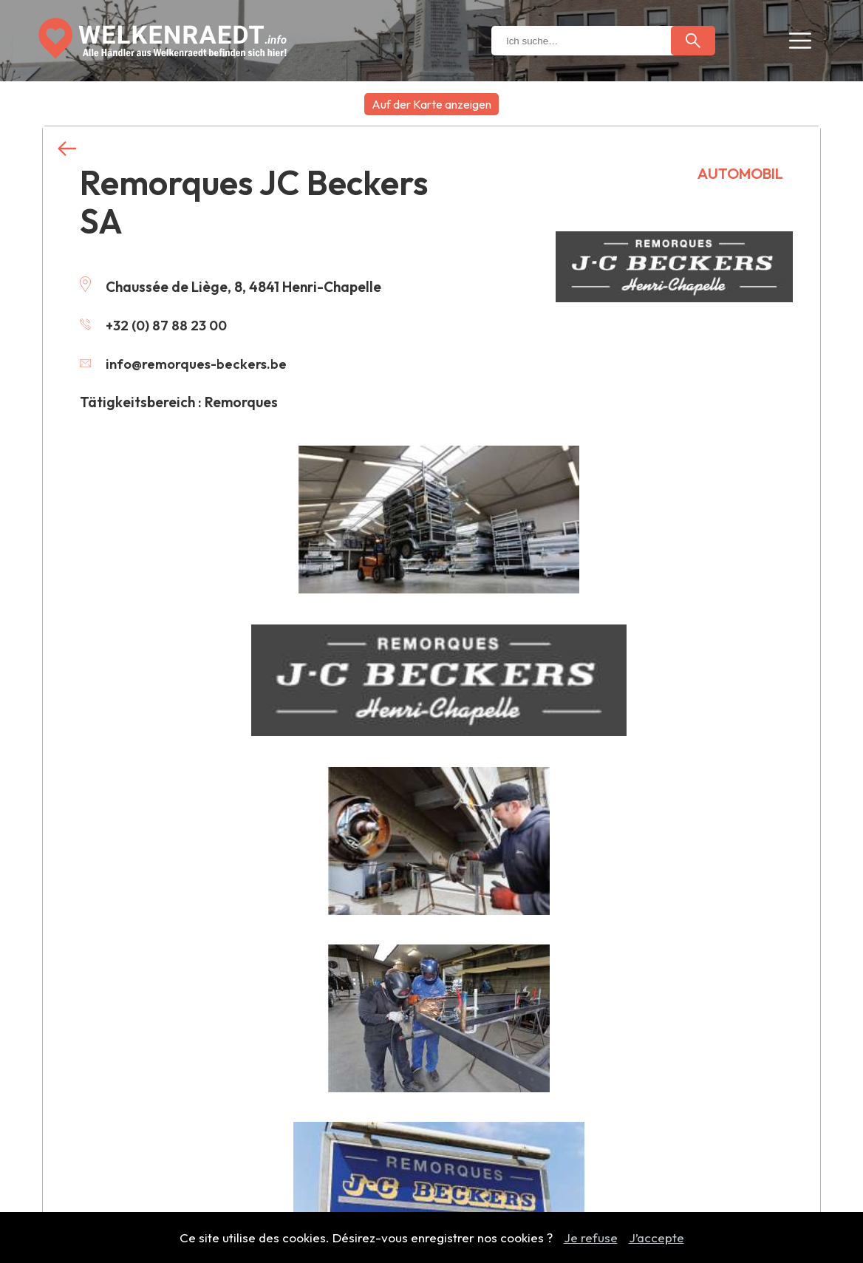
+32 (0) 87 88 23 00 (155, 325)
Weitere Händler (431, 846)
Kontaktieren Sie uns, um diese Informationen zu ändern (358, 750)
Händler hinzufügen (432, 1087)
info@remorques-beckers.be (185, 363)
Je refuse (591, 1237)
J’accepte (656, 1237)
